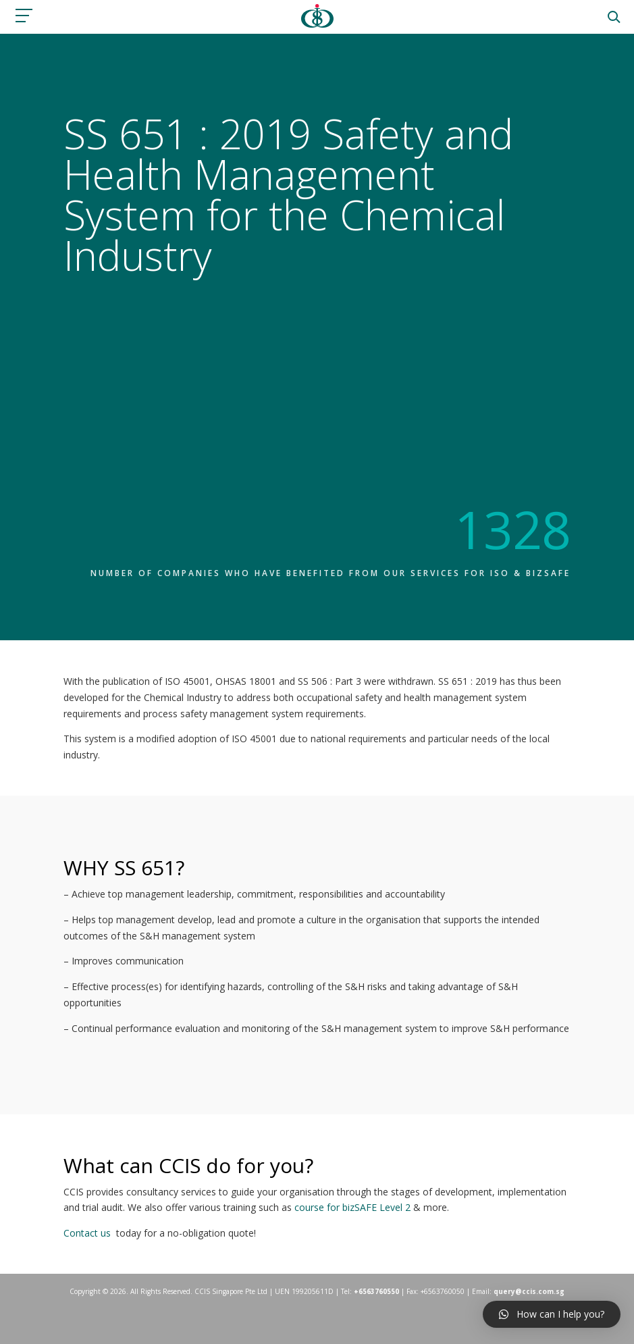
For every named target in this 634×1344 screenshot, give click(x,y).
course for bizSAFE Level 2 (352, 1207)
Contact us (87, 1232)
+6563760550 (376, 1291)
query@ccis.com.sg (529, 1291)
